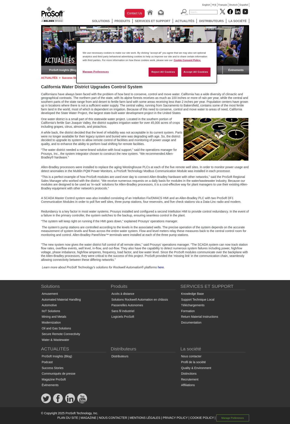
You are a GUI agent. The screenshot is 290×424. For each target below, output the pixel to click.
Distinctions (189, 373)
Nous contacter (191, 356)
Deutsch (233, 5)
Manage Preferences (232, 418)
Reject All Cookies (163, 72)
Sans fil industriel (122, 311)
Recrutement (189, 379)
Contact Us (134, 13)
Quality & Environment (196, 368)
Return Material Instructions (199, 316)
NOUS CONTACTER (113, 417)
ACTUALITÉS (184, 21)
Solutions (101, 21)
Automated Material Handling (61, 299)
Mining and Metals (54, 316)
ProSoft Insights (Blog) (63, 70)
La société (237, 21)
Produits (122, 21)
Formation (188, 311)
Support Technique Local (197, 299)
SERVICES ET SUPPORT (152, 21)
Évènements (236, 70)
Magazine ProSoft (54, 379)
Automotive (49, 305)
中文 (214, 5)
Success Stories (72, 77)
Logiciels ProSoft (122, 316)
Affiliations (188, 385)
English (206, 5)
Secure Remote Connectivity (61, 334)
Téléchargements (192, 305)
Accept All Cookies (196, 72)
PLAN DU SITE (67, 417)
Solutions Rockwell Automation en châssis (139, 299)
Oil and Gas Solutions (56, 328)
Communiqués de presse (59, 373)
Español (244, 5)
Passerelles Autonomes (127, 305)
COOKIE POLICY (202, 417)
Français (222, 5)
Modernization (51, 322)
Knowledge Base (192, 293)
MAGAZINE (88, 417)
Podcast (47, 362)
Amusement (50, 293)
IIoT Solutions (51, 311)
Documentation (191, 322)
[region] (146, 62)
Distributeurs (211, 21)
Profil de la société (193, 362)
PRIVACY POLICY (175, 417)
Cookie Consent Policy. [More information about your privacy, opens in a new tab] (187, 60)
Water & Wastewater (55, 340)
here (161, 267)
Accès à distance (122, 293)
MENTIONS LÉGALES (145, 417)
